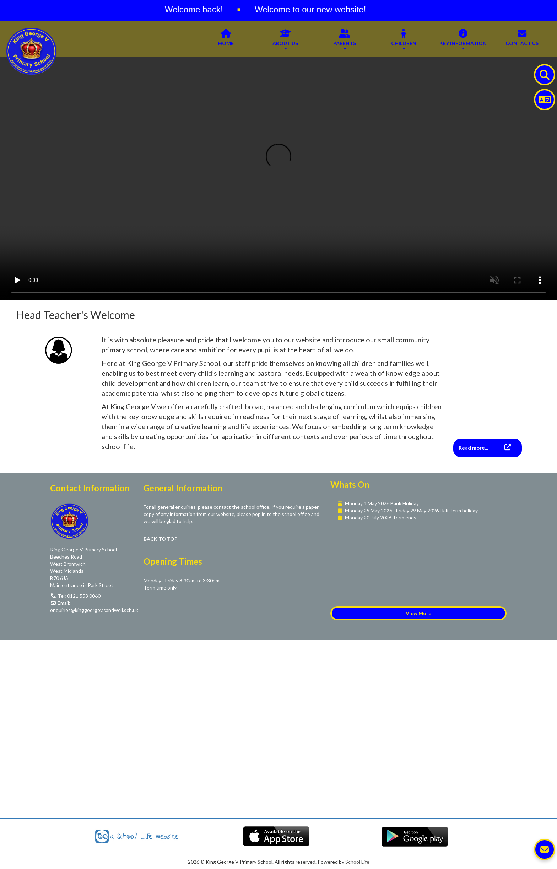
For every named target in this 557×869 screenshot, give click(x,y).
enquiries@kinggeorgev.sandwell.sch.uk (94, 610)
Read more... (474, 447)
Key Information (463, 38)
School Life (357, 862)
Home (226, 38)
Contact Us (522, 38)
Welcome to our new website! (316, 9)
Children (403, 38)
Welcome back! (200, 9)
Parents (344, 38)
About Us (285, 38)
